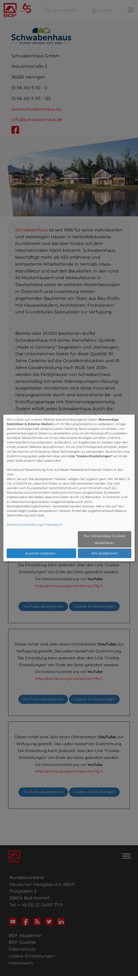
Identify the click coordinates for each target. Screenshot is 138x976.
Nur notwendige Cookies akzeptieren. (104, 539)
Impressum (53, 524)
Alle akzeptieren (104, 553)
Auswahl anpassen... (41, 553)
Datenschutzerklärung (24, 524)
